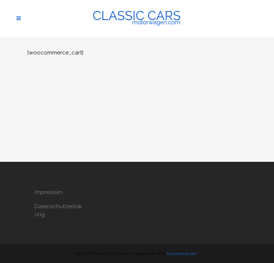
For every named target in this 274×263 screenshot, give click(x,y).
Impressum (48, 192)
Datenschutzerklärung (58, 210)
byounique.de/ (182, 253)
